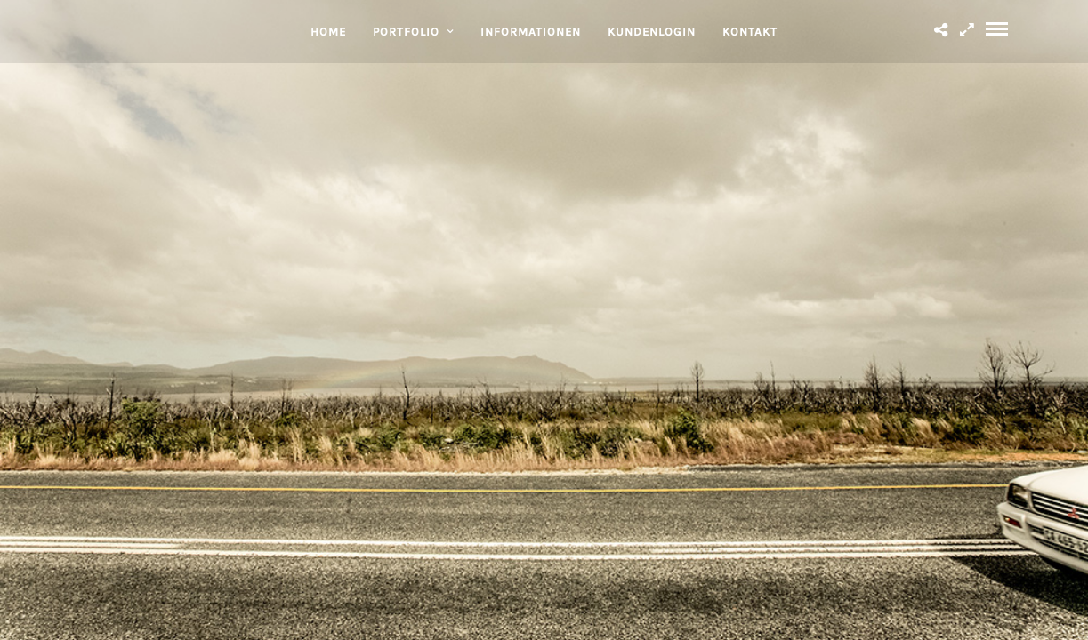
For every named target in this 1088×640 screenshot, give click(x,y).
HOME (328, 31)
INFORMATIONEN (530, 31)
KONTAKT (750, 31)
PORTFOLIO (406, 31)
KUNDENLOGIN (652, 31)
